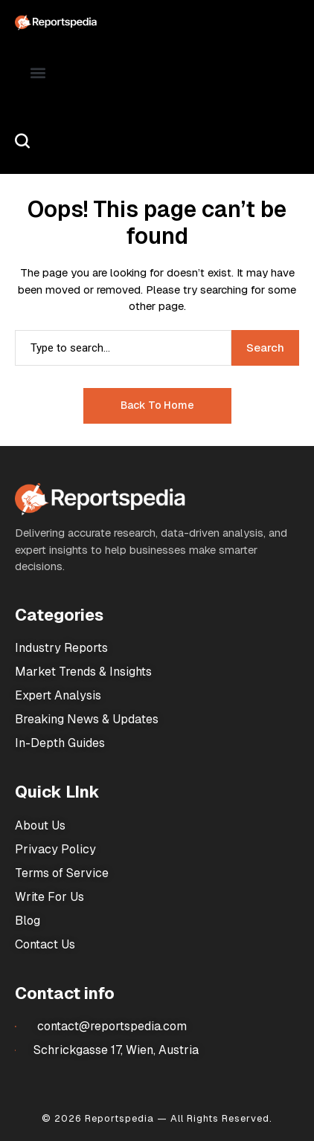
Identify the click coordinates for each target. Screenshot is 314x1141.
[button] (38, 72)
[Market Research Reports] (56, 22)
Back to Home (157, 405)
